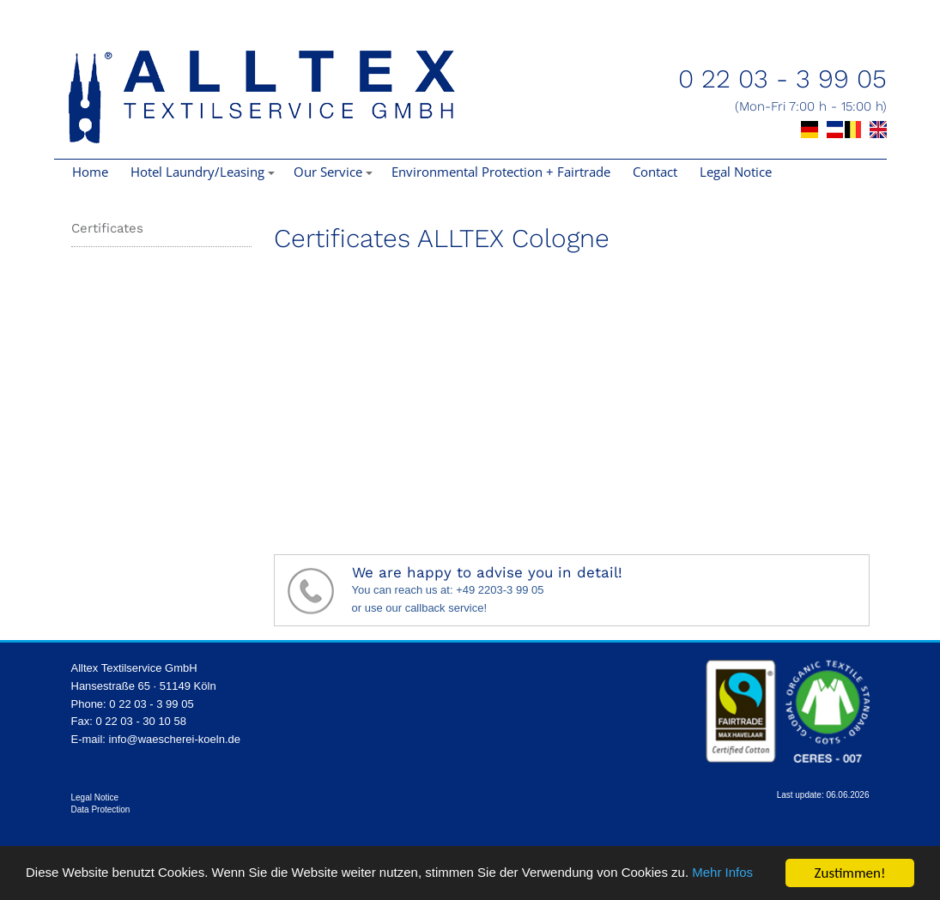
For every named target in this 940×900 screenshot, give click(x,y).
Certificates (107, 228)
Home (90, 171)
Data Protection (100, 809)
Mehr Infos (60, 881)
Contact (655, 171)
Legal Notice (736, 171)
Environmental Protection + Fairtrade (500, 171)
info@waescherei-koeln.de (174, 739)
